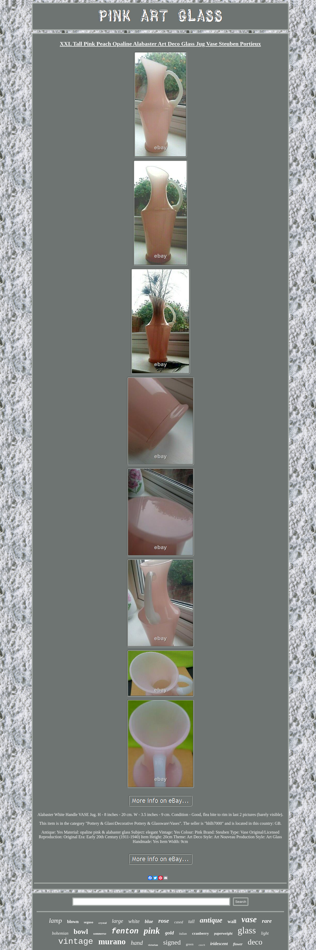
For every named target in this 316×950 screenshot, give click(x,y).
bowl (80, 931)
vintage (75, 941)
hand (137, 943)
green (189, 944)
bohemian (60, 933)
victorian (153, 945)
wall (231, 921)
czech (202, 944)
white (133, 921)
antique (211, 920)
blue (149, 921)
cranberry (200, 933)
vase (249, 919)
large (117, 921)
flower (238, 944)
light (264, 933)
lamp (55, 920)
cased (178, 922)
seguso (88, 922)
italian (183, 933)
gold (169, 932)
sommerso (99, 933)
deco (255, 942)
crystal (102, 922)
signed (172, 942)
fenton (124, 931)
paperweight (223, 933)
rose (163, 920)
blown (72, 921)
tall (191, 921)
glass (247, 930)
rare (267, 921)
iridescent (219, 943)
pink (152, 930)
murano (112, 941)
